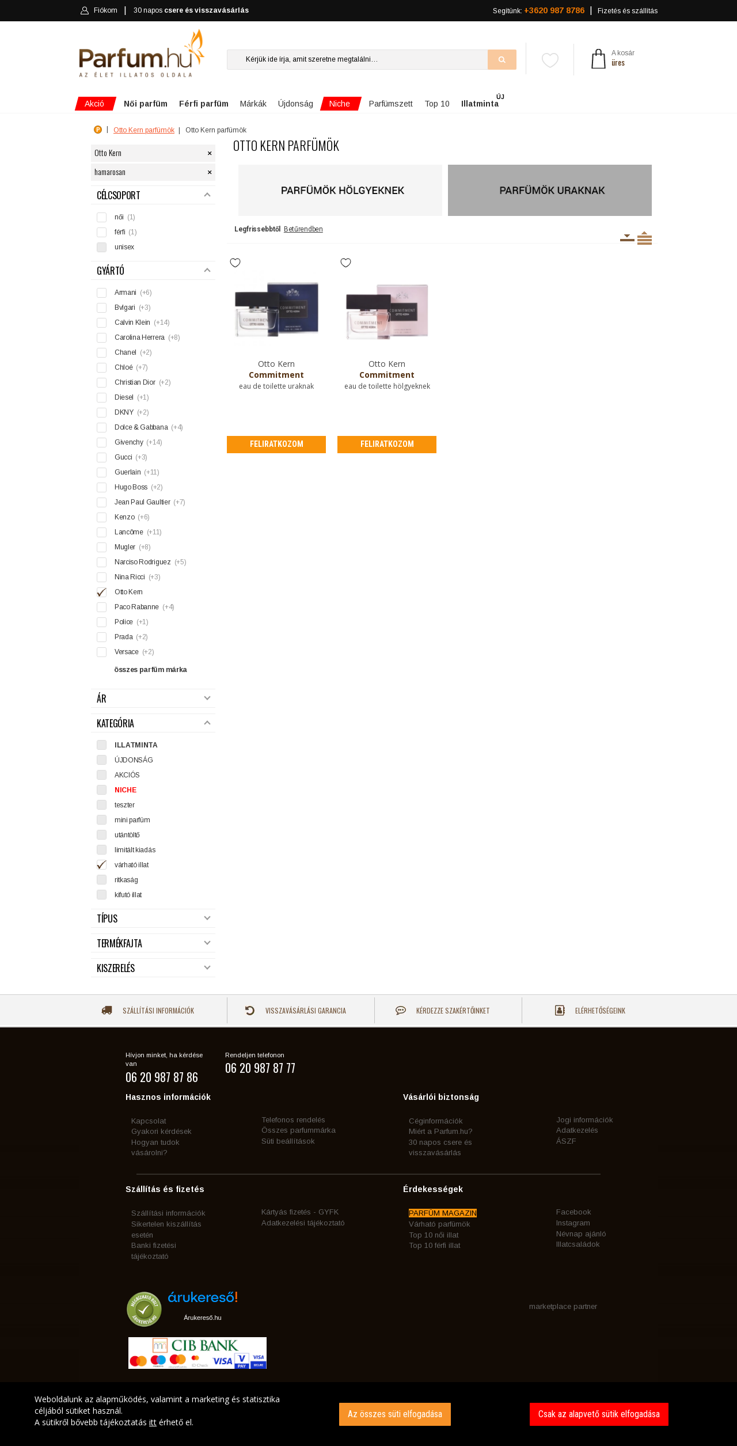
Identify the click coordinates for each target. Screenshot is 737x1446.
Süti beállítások (288, 1141)
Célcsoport (154, 195)
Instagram (573, 1223)
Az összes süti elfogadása (395, 1414)
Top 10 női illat (433, 1235)
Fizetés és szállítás (628, 11)
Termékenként (644, 238)
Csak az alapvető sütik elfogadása (599, 1414)
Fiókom (98, 10)
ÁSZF (566, 1141)
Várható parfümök (439, 1224)
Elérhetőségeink (590, 1010)
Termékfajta (154, 943)
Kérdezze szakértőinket (443, 1010)
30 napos (191, 10)
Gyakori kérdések (161, 1131)
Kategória (154, 723)
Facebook (573, 1212)
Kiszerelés (154, 968)
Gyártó (154, 271)
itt (153, 1422)
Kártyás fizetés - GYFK (300, 1212)
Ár (154, 698)
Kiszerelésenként (627, 237)
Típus (154, 918)
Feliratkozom (276, 444)
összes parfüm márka (150, 669)
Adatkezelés (577, 1130)
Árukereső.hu (202, 1317)
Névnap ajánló (581, 1233)
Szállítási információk (147, 1010)
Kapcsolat (148, 1121)
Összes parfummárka (298, 1130)
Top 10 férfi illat (434, 1245)
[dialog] (368, 1414)
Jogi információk (584, 1119)
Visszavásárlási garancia (295, 1010)
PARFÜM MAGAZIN (443, 1213)
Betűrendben (303, 229)
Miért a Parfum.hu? (441, 1131)
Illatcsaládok (578, 1244)
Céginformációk (436, 1121)
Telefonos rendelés (293, 1119)
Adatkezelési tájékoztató (303, 1223)
